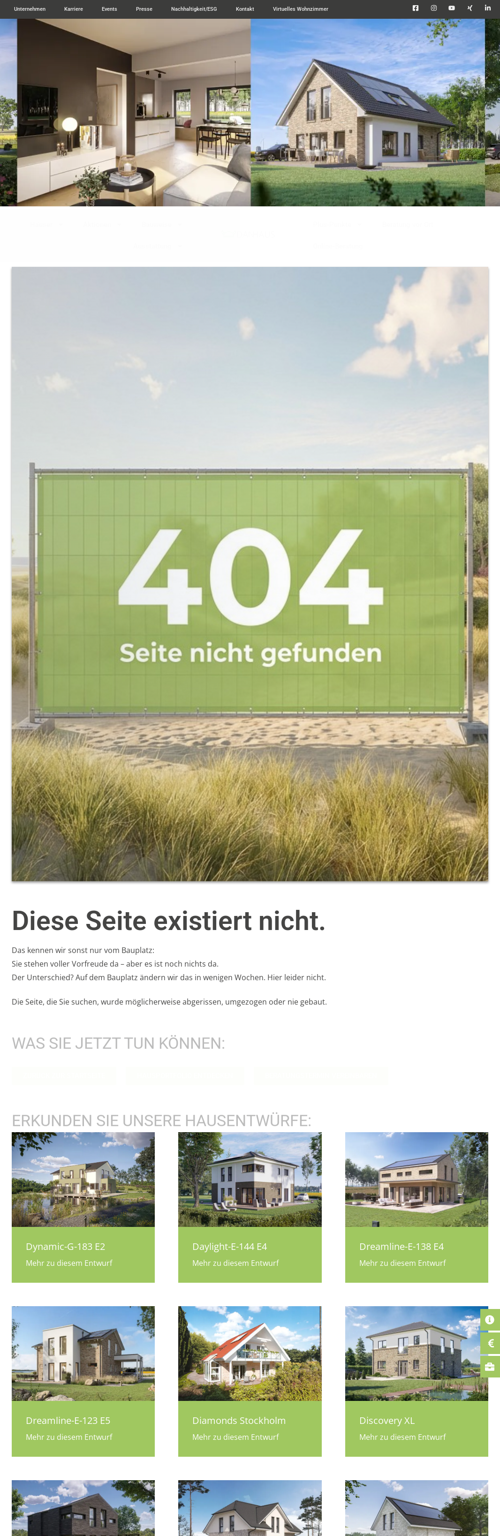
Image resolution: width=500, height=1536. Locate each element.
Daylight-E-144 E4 (229, 1246)
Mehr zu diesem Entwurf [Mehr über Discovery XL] (402, 1437)
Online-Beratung (338, 246)
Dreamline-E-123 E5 (68, 1420)
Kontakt (245, 9)
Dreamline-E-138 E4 (401, 1246)
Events (109, 9)
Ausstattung (158, 246)
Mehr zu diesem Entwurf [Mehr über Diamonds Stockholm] (235, 1437)
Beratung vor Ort (407, 224)
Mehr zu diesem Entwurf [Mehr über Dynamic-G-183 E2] (69, 1263)
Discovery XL (387, 1420)
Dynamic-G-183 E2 (65, 1246)
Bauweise (162, 224)
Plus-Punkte (338, 224)
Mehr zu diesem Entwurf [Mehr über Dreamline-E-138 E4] (402, 1263)
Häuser (47, 224)
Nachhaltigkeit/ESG (194, 9)
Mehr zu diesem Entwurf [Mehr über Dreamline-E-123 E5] (69, 1437)
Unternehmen (29, 9)
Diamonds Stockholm (239, 1420)
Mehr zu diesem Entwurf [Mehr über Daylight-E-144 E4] (235, 1263)
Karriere (73, 9)
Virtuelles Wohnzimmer (300, 9)
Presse (144, 9)
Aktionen (103, 224)
